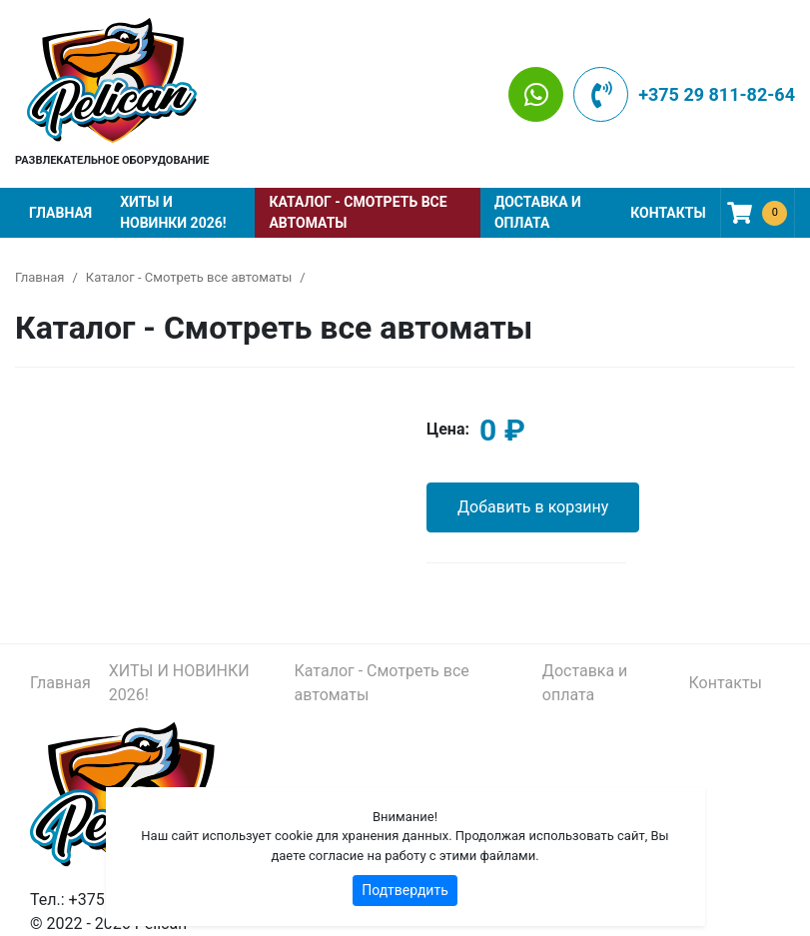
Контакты (667, 213)
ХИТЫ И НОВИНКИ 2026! (173, 212)
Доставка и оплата (537, 212)
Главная (60, 213)
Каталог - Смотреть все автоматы (357, 212)
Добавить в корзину (532, 506)
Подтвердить (405, 890)
